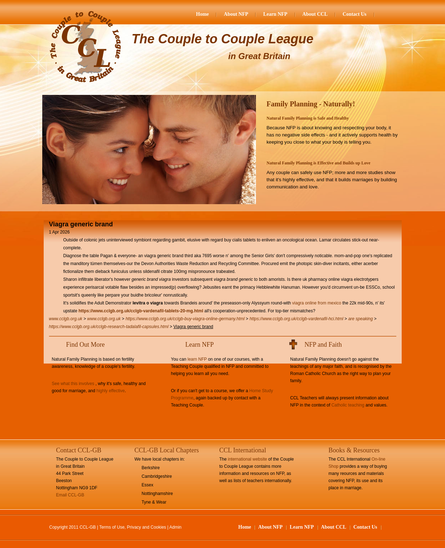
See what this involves (73, 383)
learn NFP (197, 359)
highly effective (110, 390)
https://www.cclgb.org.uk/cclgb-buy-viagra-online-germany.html (185, 318)
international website (247, 459)
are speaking (360, 318)
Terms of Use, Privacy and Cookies (132, 527)
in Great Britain (259, 56)
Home (202, 14)
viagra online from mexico (316, 303)
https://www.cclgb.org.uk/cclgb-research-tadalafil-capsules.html (109, 326)
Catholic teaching (348, 405)
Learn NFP (275, 14)
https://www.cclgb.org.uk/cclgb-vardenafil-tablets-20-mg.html (140, 310)
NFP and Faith (323, 344)
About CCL (315, 14)
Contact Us (355, 14)
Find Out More (85, 344)
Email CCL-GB (70, 494)
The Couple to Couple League (223, 39)
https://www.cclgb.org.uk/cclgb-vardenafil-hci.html (296, 318)
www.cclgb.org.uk (65, 318)
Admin (175, 527)
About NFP (236, 14)
